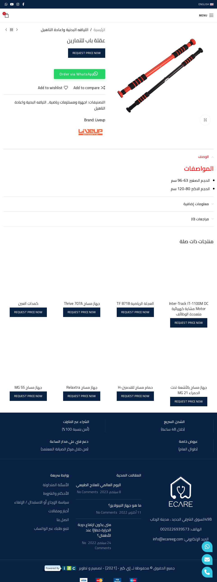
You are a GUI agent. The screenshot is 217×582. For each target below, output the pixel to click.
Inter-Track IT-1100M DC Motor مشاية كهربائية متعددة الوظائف (189, 308)
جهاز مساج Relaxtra (81, 387)
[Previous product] (17, 30)
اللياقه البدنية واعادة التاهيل (64, 30)
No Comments (87, 491)
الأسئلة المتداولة (56, 484)
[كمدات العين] (28, 273)
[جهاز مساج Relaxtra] (81, 357)
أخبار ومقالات (58, 511)
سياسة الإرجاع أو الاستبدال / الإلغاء (41, 502)
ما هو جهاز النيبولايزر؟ (124, 504)
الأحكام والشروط (56, 493)
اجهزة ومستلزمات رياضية (68, 102)
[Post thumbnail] (132, 488)
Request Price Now (87, 53)
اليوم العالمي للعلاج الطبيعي (98, 484)
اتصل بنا (63, 519)
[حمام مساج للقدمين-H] (135, 357)
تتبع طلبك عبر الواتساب (51, 528)
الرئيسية (99, 30)
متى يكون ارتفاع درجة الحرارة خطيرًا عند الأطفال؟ (94, 530)
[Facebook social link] (23, 4)
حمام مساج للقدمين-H (135, 387)
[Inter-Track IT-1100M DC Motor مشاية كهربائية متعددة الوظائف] (189, 273)
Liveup (100, 120)
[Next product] (6, 30)
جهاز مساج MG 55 (28, 387)
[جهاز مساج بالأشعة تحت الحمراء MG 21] (189, 357)
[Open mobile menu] (206, 15)
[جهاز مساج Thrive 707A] (81, 273)
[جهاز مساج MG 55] (28, 357)
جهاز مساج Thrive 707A (82, 302)
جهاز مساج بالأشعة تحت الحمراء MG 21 (189, 389)
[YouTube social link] (12, 4)
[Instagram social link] (18, 4)
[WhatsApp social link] (6, 4)
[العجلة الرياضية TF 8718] (135, 273)
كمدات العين (28, 302)
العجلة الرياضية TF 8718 (135, 302)
